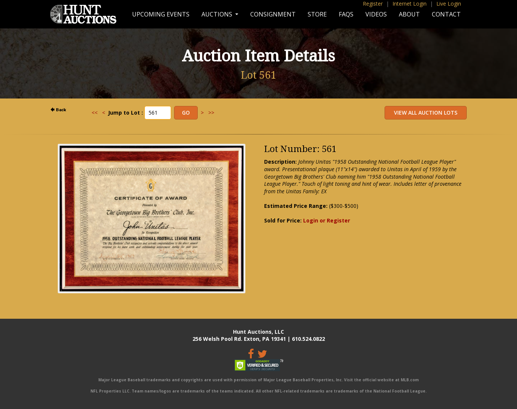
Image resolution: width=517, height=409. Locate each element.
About (409, 14)
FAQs (346, 14)
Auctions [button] (217, 14)
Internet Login (409, 3)
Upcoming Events (160, 14)
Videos (376, 14)
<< (95, 112)
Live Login (448, 3)
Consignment (273, 14)
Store (317, 14)
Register (373, 3)
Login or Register (326, 220)
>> (211, 112)
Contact (446, 14)
